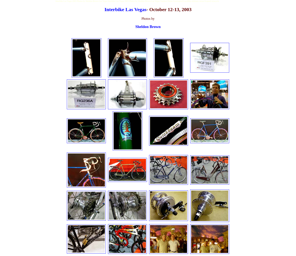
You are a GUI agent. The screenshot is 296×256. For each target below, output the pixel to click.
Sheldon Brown (148, 26)
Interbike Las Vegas (125, 9)
